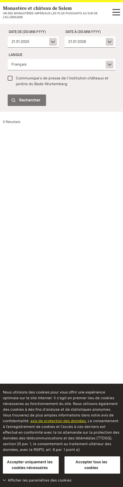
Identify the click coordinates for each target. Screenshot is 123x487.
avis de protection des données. (58, 421)
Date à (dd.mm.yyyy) (83, 32)
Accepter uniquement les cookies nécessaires (30, 465)
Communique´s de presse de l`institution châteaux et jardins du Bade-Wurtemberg (62, 81)
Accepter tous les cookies (91, 465)
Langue (15, 55)
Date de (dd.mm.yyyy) (27, 32)
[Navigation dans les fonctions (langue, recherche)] (116, 12)
